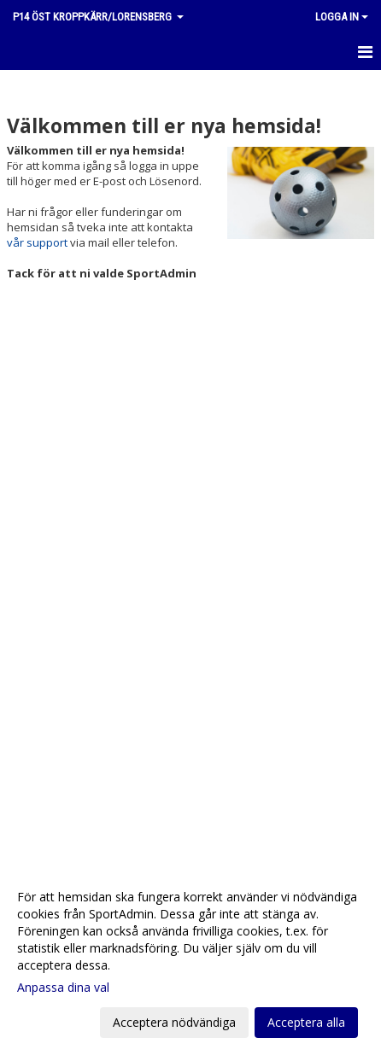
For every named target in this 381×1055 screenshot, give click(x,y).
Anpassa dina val (63, 987)
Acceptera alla (306, 1022)
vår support (37, 242)
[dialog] (190, 959)
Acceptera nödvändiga (174, 1022)
